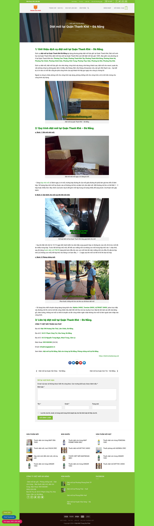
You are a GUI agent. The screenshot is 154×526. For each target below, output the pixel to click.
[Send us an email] (122, 1)
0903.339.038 (31, 489)
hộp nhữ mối (45, 183)
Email (67, 404)
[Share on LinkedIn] (84, 362)
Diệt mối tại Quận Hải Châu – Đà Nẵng (50, 371)
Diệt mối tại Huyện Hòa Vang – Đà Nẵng (79, 503)
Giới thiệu (74, 1)
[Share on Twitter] (73, 362)
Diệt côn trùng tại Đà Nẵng (67, 351)
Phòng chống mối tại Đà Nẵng (87, 351)
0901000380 (47, 342)
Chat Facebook (9, 517)
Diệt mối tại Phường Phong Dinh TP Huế (79, 483)
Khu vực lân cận (71, 8)
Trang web (95, 404)
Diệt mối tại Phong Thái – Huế (77, 489)
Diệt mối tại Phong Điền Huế (77, 495)
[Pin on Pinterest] (80, 362)
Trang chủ (52, 8)
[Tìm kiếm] (88, 8)
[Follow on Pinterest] (126, 1)
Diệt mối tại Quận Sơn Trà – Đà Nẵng (104, 371)
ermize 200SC (89, 307)
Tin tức (81, 1)
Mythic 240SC (78, 307)
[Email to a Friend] (77, 362)
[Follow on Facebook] (116, 1)
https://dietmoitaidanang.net (109, 356)
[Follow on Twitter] (119, 1)
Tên (39, 404)
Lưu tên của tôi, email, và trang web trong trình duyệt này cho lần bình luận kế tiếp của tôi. (69, 413)
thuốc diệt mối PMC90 (52, 250)
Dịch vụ (61, 8)
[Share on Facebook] (70, 362)
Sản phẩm (82, 8)
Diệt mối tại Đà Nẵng (77, 23)
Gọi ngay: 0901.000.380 (12, 521)
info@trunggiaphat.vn (47, 347)
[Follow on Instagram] (31, 497)
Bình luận (41, 387)
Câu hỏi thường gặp (96, 1)
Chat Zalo (7, 512)
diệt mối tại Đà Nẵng (50, 351)
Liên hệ (87, 1)
